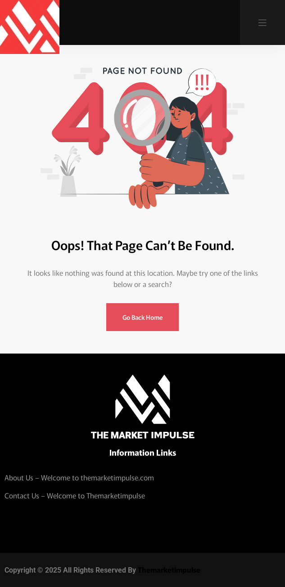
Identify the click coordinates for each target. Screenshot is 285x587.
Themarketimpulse (169, 569)
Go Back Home (142, 317)
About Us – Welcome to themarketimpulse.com (79, 477)
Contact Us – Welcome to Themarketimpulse (75, 495)
